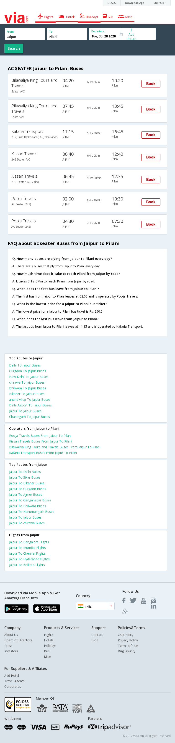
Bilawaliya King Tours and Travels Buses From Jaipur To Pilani (54, 447)
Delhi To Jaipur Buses (25, 365)
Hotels (49, 640)
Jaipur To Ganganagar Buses (30, 500)
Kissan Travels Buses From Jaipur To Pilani (40, 441)
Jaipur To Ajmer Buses (25, 494)
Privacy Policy (128, 640)
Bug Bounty (126, 651)
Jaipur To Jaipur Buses (25, 411)
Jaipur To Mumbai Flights (27, 547)
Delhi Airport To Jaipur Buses (30, 405)
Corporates (12, 686)
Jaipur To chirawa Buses (27, 523)
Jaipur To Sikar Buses (24, 477)
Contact (97, 634)
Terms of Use (128, 645)
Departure (97, 31)
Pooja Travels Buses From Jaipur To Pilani (40, 435)
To (51, 32)
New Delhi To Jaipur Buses (29, 376)
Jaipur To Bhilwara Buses (27, 506)
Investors (11, 651)
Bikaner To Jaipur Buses (26, 394)
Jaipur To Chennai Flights (27, 553)
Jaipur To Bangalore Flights (29, 542)
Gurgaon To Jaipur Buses (27, 371)
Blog (94, 640)
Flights (49, 634)
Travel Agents (14, 681)
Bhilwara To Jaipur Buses (27, 388)
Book (150, 84)
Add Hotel (11, 675)
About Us (11, 634)
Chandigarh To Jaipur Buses (29, 416)
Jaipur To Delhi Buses (25, 471)
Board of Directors (18, 640)
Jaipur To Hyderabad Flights (29, 559)
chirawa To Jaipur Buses (27, 382)
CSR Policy (125, 634)
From (10, 32)
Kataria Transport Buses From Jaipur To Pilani (43, 453)
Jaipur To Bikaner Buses (26, 483)
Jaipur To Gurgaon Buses (27, 489)
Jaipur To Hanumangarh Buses (31, 511)
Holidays (50, 645)
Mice (47, 656)
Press (8, 645)
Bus (47, 651)
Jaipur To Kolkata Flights (27, 565)
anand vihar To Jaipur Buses (29, 399)
